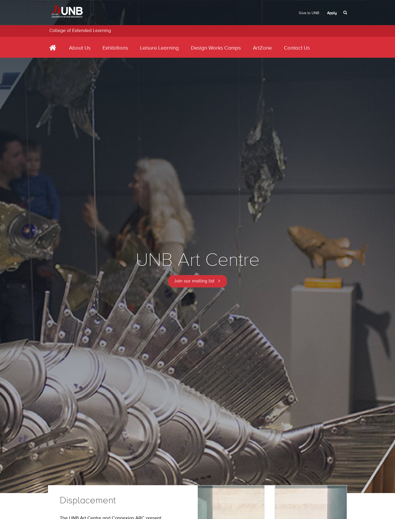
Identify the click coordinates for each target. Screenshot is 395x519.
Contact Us (297, 48)
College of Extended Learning (80, 30)
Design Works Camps (216, 48)
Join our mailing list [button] (194, 281)
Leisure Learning (159, 48)
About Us (79, 48)
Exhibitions (115, 48)
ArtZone (262, 48)
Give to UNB (309, 13)
